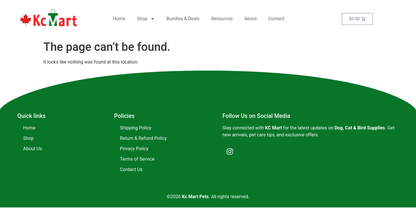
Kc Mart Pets (195, 196)
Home (119, 18)
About (250, 18)
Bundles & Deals (183, 18)
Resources (222, 18)
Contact (276, 18)
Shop (146, 19)
